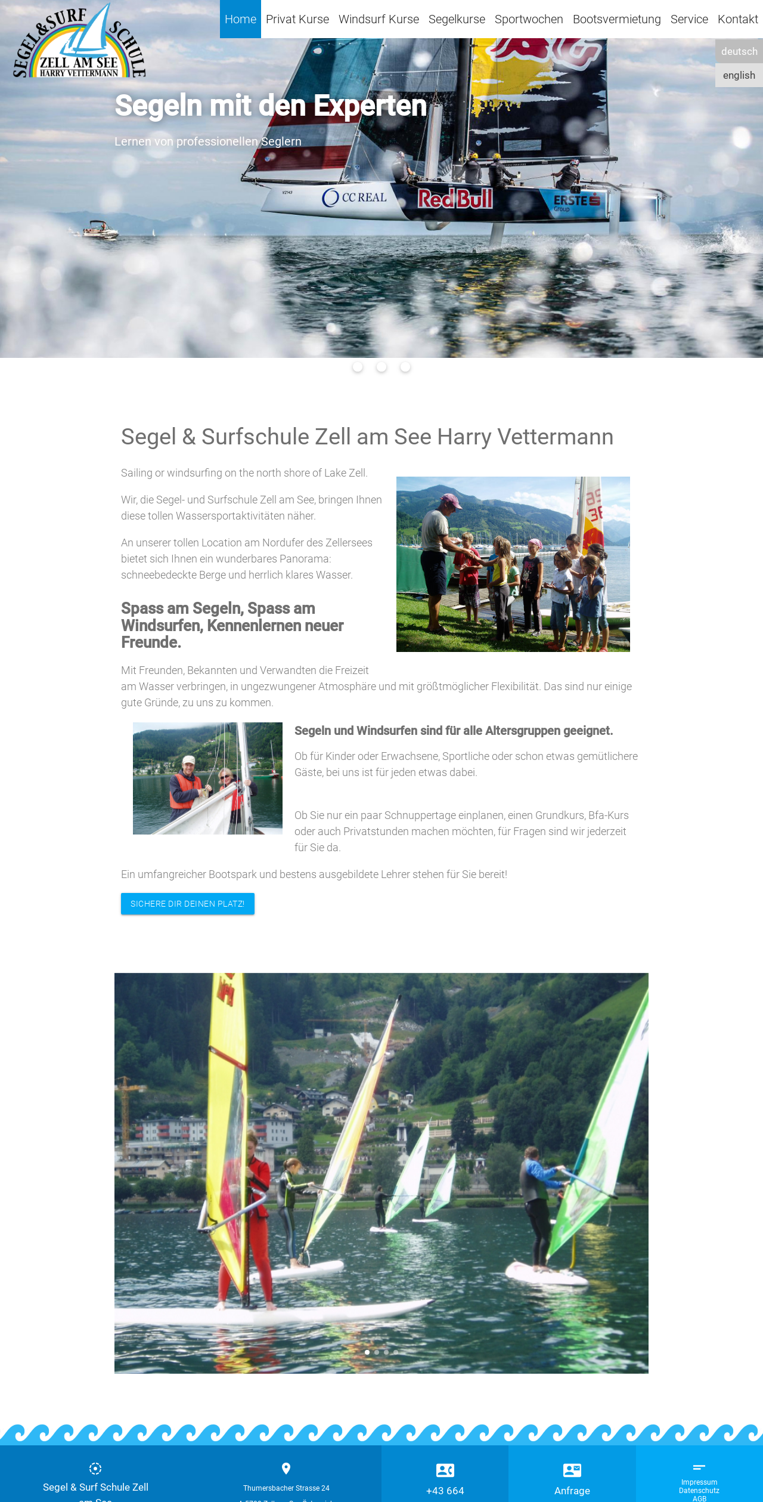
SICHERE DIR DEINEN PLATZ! (188, 903)
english (739, 75)
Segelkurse (457, 19)
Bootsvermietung (617, 19)
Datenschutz (699, 1490)
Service (689, 19)
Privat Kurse (297, 19)
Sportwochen (529, 19)
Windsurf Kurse (379, 19)
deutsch (739, 51)
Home (240, 19)
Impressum (699, 1482)
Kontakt (738, 19)
